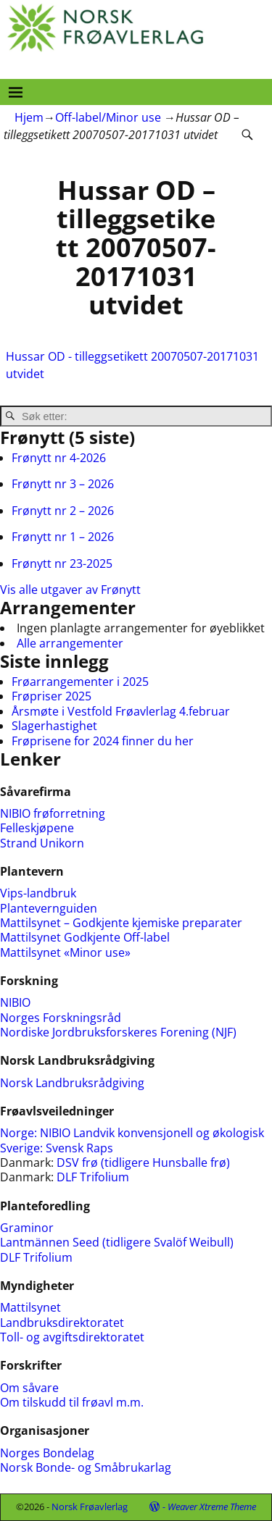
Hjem (29, 117)
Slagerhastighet (54, 726)
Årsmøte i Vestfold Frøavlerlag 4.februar (121, 711)
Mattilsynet (30, 1307)
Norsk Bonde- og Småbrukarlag (85, 1467)
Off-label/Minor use (108, 117)
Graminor (27, 1228)
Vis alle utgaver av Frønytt (70, 590)
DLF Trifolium (94, 1177)
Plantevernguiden (48, 908)
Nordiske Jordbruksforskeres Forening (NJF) (118, 1032)
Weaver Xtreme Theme (212, 1506)
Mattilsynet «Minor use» (65, 952)
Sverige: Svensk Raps (56, 1148)
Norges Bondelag (47, 1453)
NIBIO (15, 1002)
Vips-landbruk (38, 893)
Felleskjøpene (37, 828)
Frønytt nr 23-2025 (62, 563)
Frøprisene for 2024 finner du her (103, 741)
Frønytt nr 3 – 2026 (63, 484)
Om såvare (29, 1388)
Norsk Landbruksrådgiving (72, 1083)
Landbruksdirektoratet (62, 1323)
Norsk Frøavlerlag (89, 1506)
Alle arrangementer (70, 643)
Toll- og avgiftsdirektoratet (72, 1337)
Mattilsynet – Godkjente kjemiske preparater (121, 923)
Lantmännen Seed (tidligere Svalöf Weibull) (117, 1242)
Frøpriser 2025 (51, 696)
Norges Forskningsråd (60, 1018)
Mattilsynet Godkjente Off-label (85, 937)
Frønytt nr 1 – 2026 (63, 537)
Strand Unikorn (42, 843)
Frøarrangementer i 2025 (80, 682)
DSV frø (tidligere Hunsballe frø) (143, 1162)
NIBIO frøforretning (52, 813)
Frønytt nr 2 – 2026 (63, 511)
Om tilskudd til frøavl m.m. (72, 1402)
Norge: (20, 1133)
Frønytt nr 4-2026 (59, 458)
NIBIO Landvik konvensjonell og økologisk (152, 1133)
